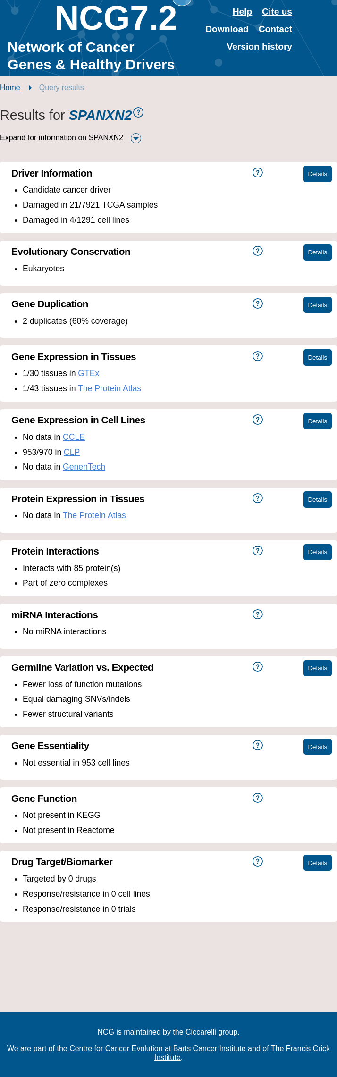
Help (243, 12)
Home (10, 88)
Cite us (277, 12)
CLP (72, 452)
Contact (275, 29)
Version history (259, 46)
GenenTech (84, 466)
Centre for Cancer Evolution (115, 1048)
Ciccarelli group (211, 1032)
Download (227, 29)
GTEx (88, 373)
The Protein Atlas (109, 388)
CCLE (74, 437)
